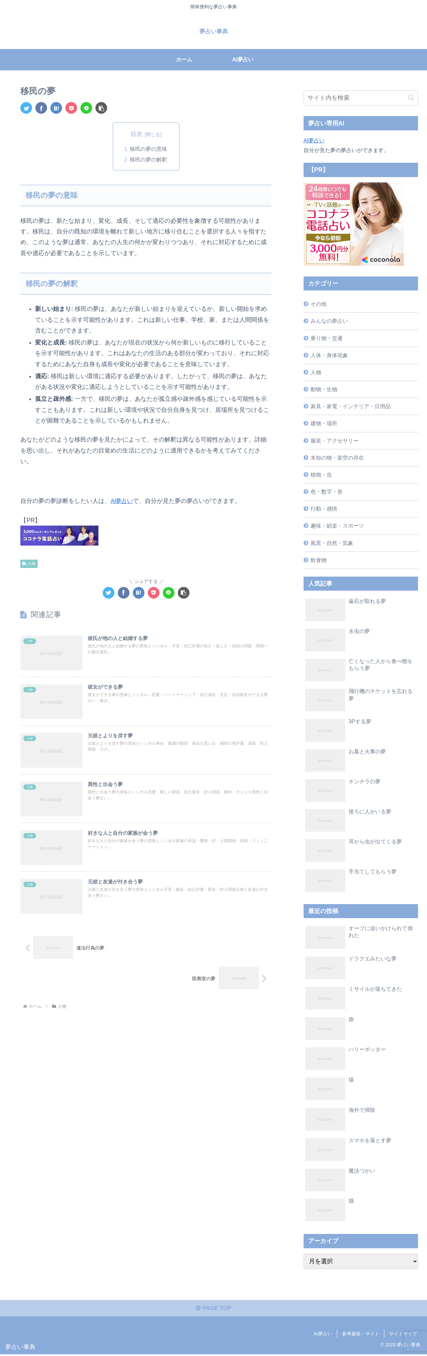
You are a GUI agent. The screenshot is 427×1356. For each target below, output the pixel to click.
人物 (29, 563)
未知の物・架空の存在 (337, 458)
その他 (319, 304)
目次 (136, 134)
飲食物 (319, 560)
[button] (101, 107)
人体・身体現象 (329, 355)
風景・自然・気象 (332, 543)
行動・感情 (324, 509)
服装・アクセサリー (335, 440)
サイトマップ (403, 1335)
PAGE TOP (213, 1309)
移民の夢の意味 (148, 149)
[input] (361, 97)
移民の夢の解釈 (148, 160)
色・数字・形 (327, 492)
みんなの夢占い (329, 321)
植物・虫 (321, 475)
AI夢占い (122, 501)
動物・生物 (324, 389)
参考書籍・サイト (360, 1335)
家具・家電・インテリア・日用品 (351, 406)
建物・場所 (324, 423)
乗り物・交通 (327, 338)
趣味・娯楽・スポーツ (337, 526)
